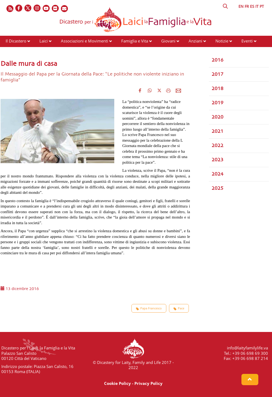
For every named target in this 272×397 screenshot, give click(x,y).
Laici (43, 41)
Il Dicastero (16, 41)
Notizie (221, 41)
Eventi (247, 41)
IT (257, 6)
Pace (179, 308)
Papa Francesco (149, 308)
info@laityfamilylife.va (247, 347)
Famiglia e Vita (134, 41)
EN (241, 6)
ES (252, 6)
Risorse (12, 51)
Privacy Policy (148, 383)
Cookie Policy (117, 383)
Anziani (195, 41)
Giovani (168, 41)
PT (262, 6)
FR (247, 6)
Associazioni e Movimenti (84, 41)
